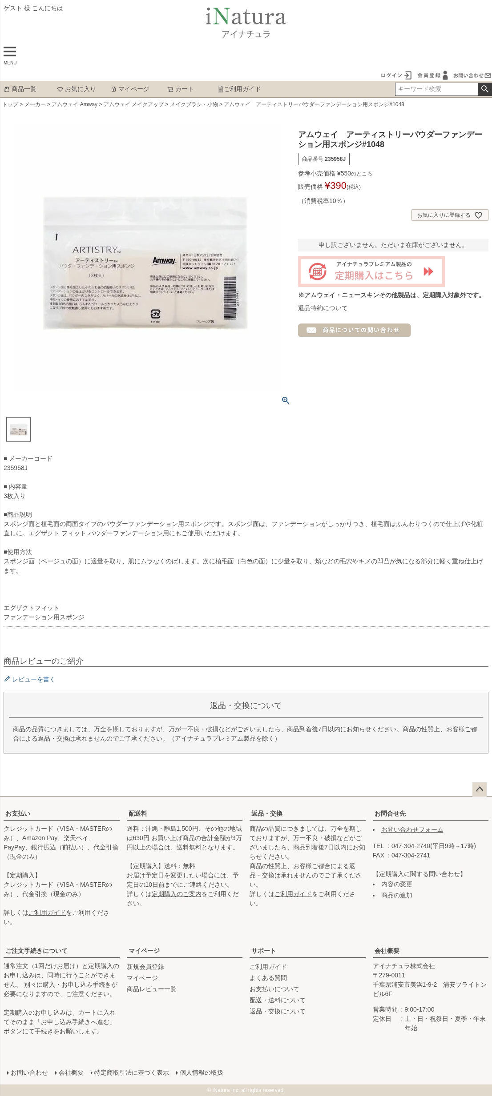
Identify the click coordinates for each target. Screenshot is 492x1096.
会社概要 (387, 950)
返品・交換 (266, 813)
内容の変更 (396, 884)
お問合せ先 (390, 813)
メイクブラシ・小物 (194, 104)
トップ (10, 104)
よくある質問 (268, 977)
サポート (263, 950)
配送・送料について (278, 1000)
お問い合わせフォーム (412, 829)
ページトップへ (479, 789)
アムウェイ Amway (74, 104)
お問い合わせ (29, 1072)
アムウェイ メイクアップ (134, 104)
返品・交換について (278, 1011)
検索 (485, 89)
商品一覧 (20, 88)
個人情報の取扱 (201, 1072)
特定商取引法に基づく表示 (131, 1072)
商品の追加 (396, 895)
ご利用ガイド (239, 88)
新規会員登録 (145, 966)
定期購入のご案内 (177, 893)
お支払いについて (274, 988)
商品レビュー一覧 (152, 988)
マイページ (129, 88)
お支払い (17, 813)
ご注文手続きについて (36, 950)
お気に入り (76, 88)
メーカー (35, 104)
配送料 (138, 813)
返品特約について (323, 307)
